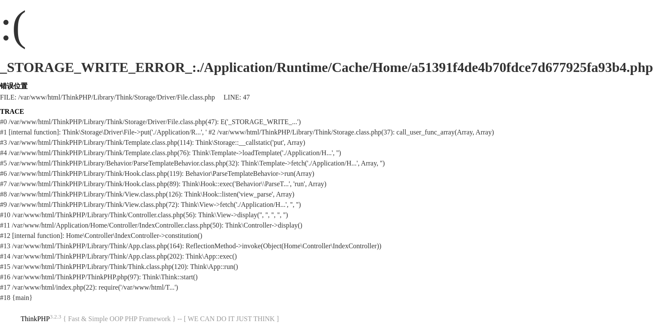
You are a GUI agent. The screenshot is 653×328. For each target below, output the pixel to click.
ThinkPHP (35, 318)
